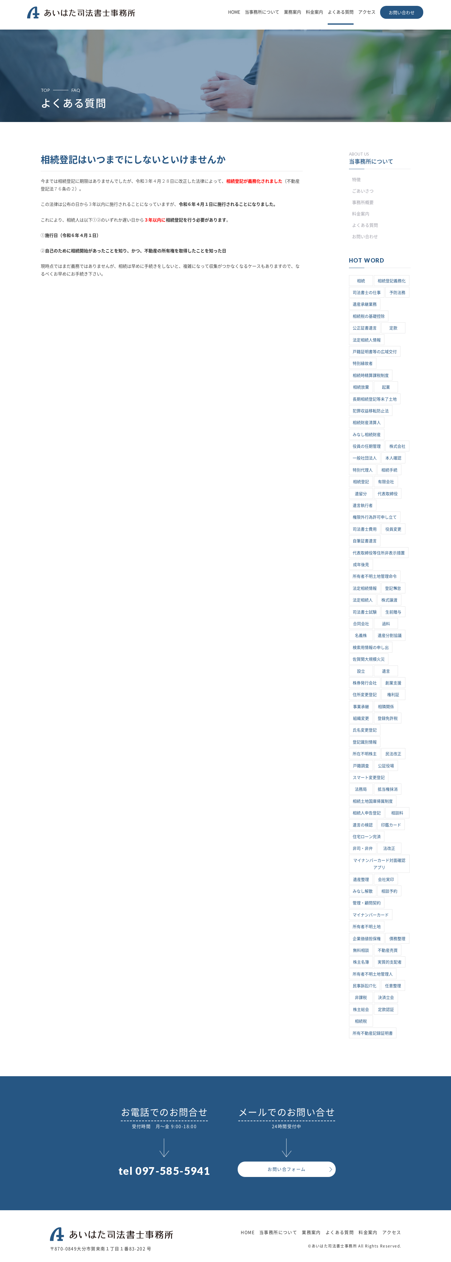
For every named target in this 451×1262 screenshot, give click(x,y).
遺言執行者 (363, 505)
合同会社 (361, 624)
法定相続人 (363, 600)
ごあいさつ (363, 191)
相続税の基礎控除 (369, 316)
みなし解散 (363, 891)
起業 (386, 387)
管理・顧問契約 (367, 903)
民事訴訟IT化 (364, 986)
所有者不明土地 (367, 927)
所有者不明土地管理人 (373, 974)
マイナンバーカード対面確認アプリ (379, 863)
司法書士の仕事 (367, 293)
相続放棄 (361, 387)
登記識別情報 (365, 742)
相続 (361, 281)
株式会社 (397, 446)
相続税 (361, 1021)
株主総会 (361, 1010)
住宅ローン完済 (367, 837)
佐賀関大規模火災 (369, 659)
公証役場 (386, 766)
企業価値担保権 (367, 939)
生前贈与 (393, 612)
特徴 (356, 179)
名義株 (361, 635)
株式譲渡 (389, 600)
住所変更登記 (365, 695)
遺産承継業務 (365, 304)
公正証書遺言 (365, 328)
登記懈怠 (393, 588)
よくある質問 (341, 12)
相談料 (397, 813)
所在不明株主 (365, 754)
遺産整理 (361, 879)
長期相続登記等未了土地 (375, 399)
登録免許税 (388, 718)
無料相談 (361, 950)
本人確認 (393, 458)
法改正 (389, 848)
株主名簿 (361, 962)
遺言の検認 (363, 825)
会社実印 (386, 879)
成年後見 (361, 565)
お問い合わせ (402, 12)
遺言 (386, 671)
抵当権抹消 (388, 789)
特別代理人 (363, 470)
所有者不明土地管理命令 (375, 576)
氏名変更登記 (365, 730)
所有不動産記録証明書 (373, 1033)
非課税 (361, 997)
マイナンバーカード (371, 915)
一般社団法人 (365, 458)
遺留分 (361, 494)
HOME (234, 12)
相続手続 (389, 470)
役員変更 (393, 529)
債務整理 (397, 939)
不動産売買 (388, 950)
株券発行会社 (365, 683)
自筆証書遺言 (365, 541)
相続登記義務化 (392, 281)
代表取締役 (388, 494)
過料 (386, 624)
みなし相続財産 (367, 435)
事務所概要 (363, 202)
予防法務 (397, 293)
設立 (361, 671)
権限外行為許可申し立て (375, 517)
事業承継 (361, 707)
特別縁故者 (363, 363)
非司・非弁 (363, 848)
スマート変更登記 (369, 778)
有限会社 (386, 482)
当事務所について (262, 12)
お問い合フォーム (286, 1169)
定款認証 (386, 1010)
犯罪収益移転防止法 (371, 411)
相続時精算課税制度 (371, 375)
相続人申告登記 (367, 813)
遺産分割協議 (390, 635)
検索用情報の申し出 (371, 647)
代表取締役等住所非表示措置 (379, 553)
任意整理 (393, 986)
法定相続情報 (365, 588)
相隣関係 (386, 707)
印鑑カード (391, 825)
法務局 (361, 789)
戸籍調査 (361, 766)
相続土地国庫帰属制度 (373, 801)
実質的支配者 (390, 962)
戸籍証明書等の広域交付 (375, 352)
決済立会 (386, 997)
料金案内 (314, 12)
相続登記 (361, 482)
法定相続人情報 (367, 340)
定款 (393, 328)
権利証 (393, 695)
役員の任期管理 (367, 446)
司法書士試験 (365, 612)
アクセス (366, 12)
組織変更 (361, 718)
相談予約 (389, 891)
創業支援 (393, 683)
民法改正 (393, 754)
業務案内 (292, 12)
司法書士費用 (365, 529)
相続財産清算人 (367, 423)
